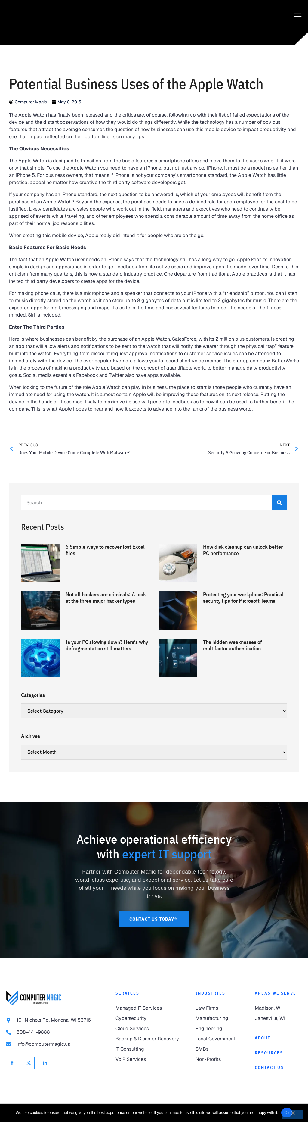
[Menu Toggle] (297, 14)
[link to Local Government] (219, 1038)
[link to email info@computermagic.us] (54, 1044)
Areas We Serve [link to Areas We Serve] (275, 993)
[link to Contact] (278, 1067)
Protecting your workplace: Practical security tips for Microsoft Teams (243, 598)
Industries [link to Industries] (210, 993)
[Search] (279, 502)
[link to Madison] (278, 1008)
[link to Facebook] (12, 1063)
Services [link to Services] (127, 993)
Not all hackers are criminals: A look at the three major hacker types (106, 598)
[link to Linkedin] (45, 1063)
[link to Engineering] (219, 1028)
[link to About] (278, 1038)
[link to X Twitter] (29, 1063)
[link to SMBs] (219, 1049)
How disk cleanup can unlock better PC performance (243, 550)
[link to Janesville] (278, 1018)
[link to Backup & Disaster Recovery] (149, 1038)
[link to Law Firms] (219, 1008)
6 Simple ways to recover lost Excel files (105, 550)
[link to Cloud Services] (149, 1028)
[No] (292, 1114)
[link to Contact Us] (154, 919)
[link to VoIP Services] (149, 1059)
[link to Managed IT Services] (149, 1008)
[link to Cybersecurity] (149, 1018)
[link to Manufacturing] (219, 1018)
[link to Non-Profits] (219, 1059)
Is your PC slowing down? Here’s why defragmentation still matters (107, 645)
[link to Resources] (278, 1052)
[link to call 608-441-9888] (54, 1032)
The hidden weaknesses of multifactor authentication (232, 645)
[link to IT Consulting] (149, 1049)
